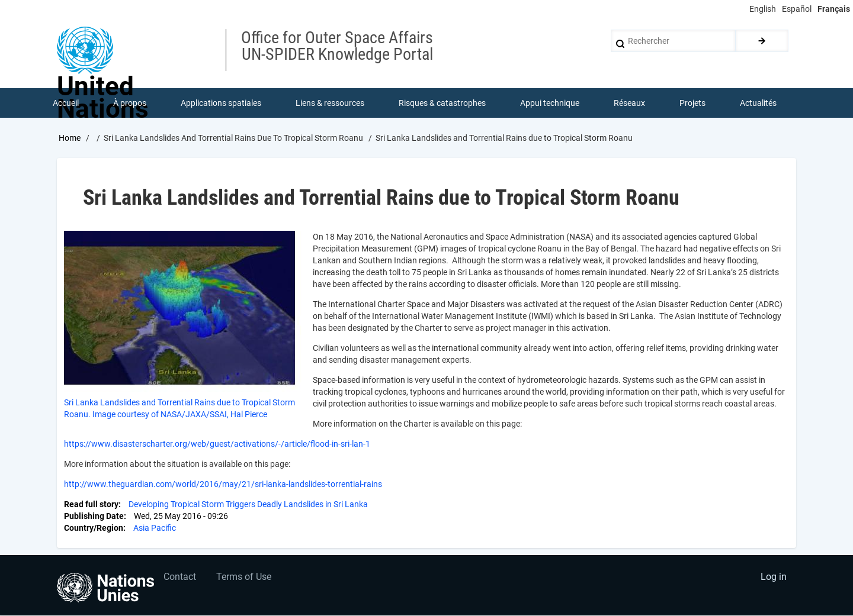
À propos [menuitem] (129, 103)
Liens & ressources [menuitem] (330, 103)
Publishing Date (94, 516)
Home (70, 138)
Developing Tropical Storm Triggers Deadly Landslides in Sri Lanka (248, 504)
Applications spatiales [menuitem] (221, 103)
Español (797, 9)
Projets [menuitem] (692, 103)
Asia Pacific (154, 528)
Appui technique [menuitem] (549, 103)
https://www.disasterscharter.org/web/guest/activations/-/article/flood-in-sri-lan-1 (217, 444)
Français (833, 9)
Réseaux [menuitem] (629, 103)
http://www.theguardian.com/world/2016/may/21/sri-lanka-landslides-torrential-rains (223, 484)
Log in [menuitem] (774, 577)
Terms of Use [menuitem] (244, 577)
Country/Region (93, 528)
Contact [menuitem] (179, 577)
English (762, 9)
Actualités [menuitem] (758, 103)
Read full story (91, 504)
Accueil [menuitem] (66, 103)
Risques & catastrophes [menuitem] (442, 103)
